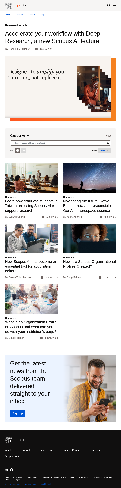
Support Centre (71, 450)
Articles (9, 450)
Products (19, 15)
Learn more (46, 450)
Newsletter (95, 450)
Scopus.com (12, 456)
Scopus (32, 15)
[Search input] (58, 143)
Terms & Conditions (12, 484)
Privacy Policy (30, 484)
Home (7, 15)
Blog (42, 15)
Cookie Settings (47, 484)
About (26, 450)
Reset (107, 135)
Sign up (18, 413)
